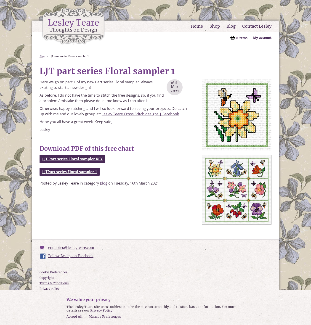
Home (197, 26)
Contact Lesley (256, 26)
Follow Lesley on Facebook (70, 256)
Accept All (74, 317)
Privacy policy (49, 289)
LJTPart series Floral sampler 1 (69, 171)
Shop (215, 26)
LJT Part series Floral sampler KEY (72, 158)
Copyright (47, 278)
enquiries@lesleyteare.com (71, 248)
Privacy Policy (101, 310)
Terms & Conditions (54, 283)
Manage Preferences (105, 316)
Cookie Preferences (53, 272)
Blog (231, 26)
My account (262, 37)
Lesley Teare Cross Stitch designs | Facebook (140, 113)
